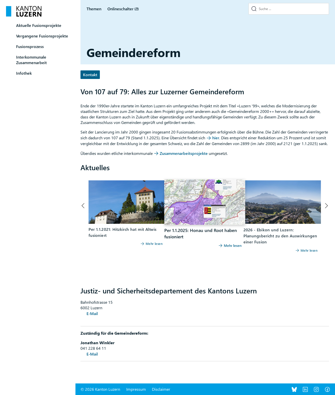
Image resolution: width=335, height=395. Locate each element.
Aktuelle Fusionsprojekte (38, 25)
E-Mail (92, 313)
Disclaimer (161, 389)
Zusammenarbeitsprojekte (184, 153)
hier (215, 137)
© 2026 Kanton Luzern (100, 389)
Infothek (24, 73)
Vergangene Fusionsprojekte (42, 35)
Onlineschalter (120, 8)
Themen (94, 8)
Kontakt (90, 74)
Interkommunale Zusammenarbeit (31, 59)
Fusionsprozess (30, 46)
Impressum (136, 389)
